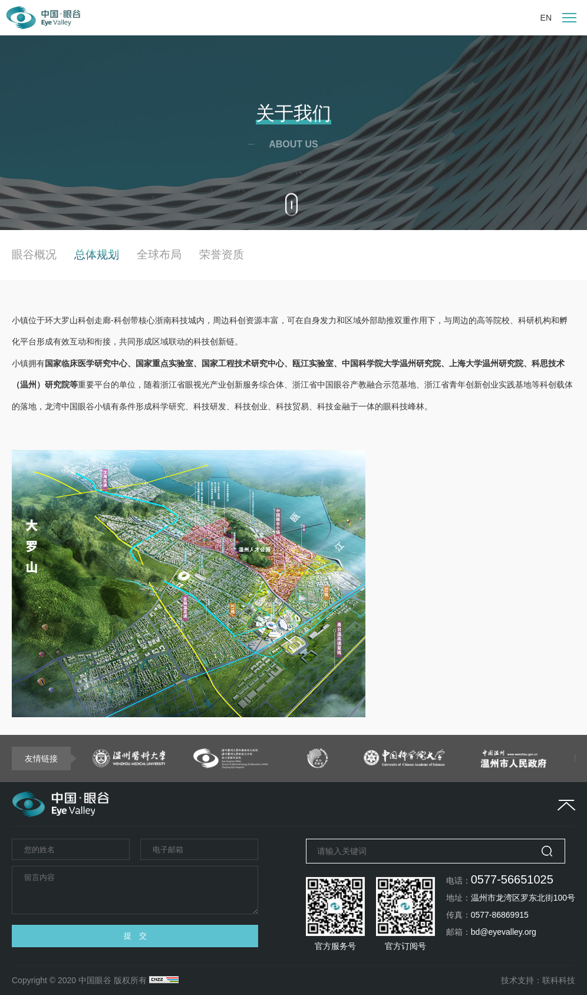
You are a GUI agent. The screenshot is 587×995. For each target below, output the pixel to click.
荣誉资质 (221, 254)
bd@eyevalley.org (503, 932)
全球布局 (159, 254)
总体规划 (96, 254)
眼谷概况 (34, 254)
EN (546, 17)
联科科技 (558, 980)
